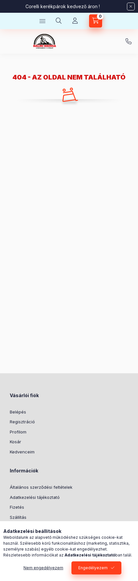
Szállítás (18, 517)
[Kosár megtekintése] (95, 20)
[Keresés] (58, 20)
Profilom (18, 431)
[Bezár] (131, 6)
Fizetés (17, 507)
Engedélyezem (93, 567)
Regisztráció (22, 421)
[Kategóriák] (42, 20)
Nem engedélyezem (43, 567)
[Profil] (75, 20)
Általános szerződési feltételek (41, 487)
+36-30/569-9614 (128, 41)
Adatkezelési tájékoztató (35, 497)
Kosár (15, 441)
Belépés (18, 411)
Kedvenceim (22, 451)
